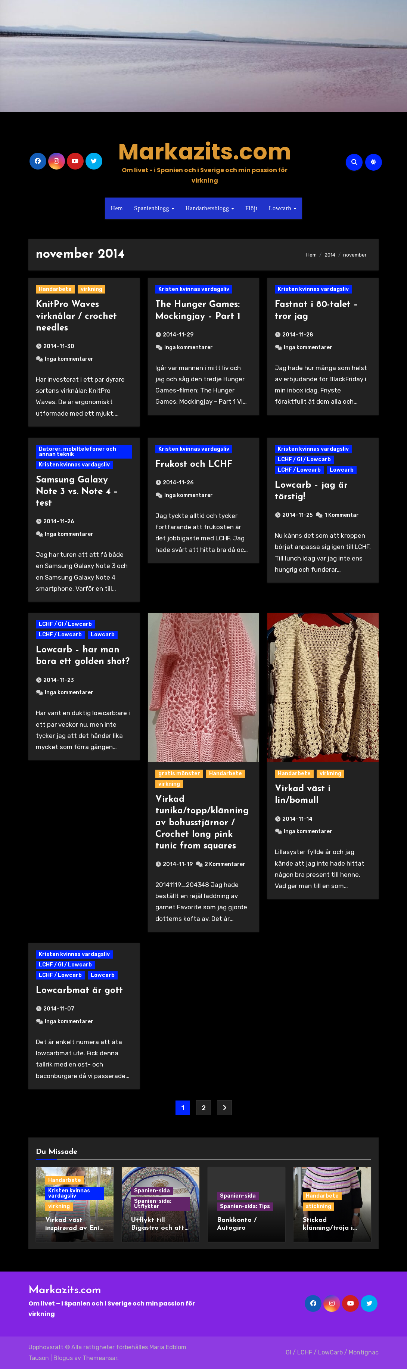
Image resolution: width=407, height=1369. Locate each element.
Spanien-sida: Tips (245, 1206)
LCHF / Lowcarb (299, 470)
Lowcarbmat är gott (79, 990)
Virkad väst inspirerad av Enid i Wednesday (74, 1228)
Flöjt (251, 208)
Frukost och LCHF (193, 464)
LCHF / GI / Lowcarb (304, 459)
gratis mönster (179, 773)
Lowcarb (281, 208)
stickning (318, 1206)
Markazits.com (204, 151)
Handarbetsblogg (208, 208)
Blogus (63, 1358)
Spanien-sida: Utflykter (152, 1204)
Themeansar (100, 1358)
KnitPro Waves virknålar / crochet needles (76, 316)
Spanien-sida (152, 1191)
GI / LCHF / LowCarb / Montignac (332, 1352)
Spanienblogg (152, 208)
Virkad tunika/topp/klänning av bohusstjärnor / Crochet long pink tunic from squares (202, 823)
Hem (117, 208)
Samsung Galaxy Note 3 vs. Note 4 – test (77, 492)
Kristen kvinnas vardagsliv (193, 289)
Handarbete (55, 289)
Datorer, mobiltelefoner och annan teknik (77, 451)
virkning (91, 289)
